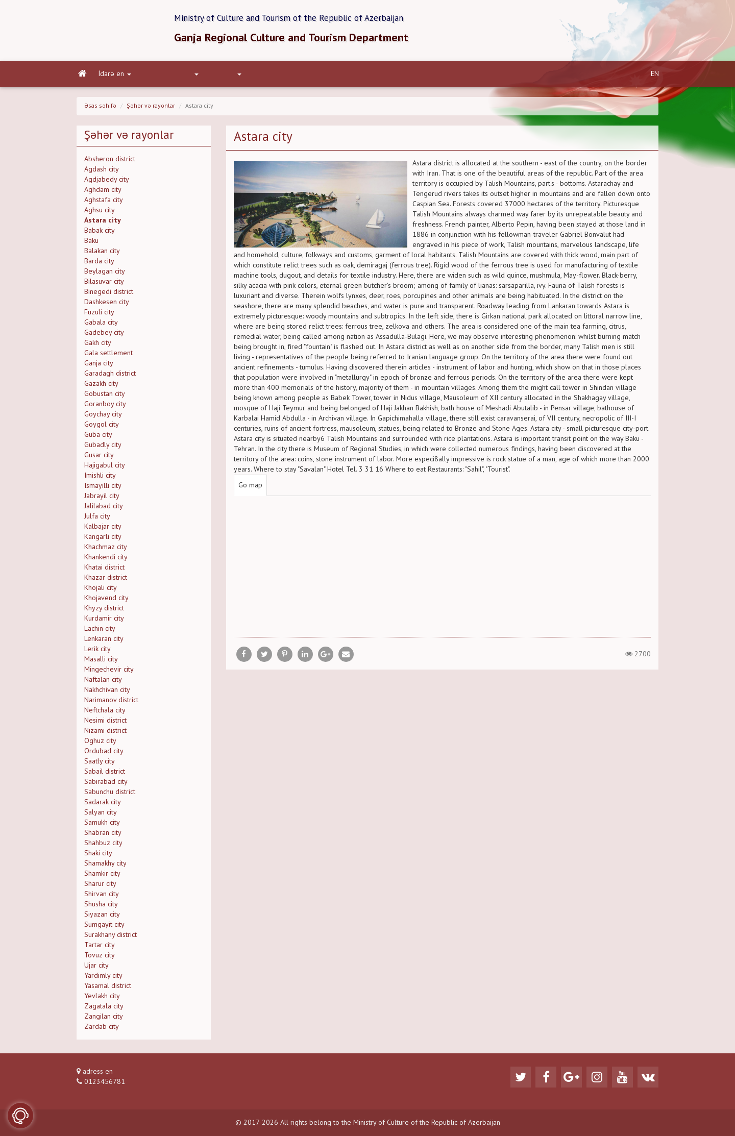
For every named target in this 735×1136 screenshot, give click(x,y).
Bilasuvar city (104, 284)
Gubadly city (102, 448)
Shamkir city (102, 876)
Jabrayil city (101, 499)
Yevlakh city (102, 999)
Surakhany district (110, 938)
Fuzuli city (99, 315)
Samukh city (102, 825)
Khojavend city (106, 601)
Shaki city (98, 856)
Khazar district (105, 580)
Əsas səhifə (100, 109)
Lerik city (97, 652)
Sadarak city (102, 805)
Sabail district (104, 774)
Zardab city (101, 1029)
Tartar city (99, 948)
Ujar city (96, 968)
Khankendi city (106, 560)
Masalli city (101, 662)
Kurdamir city (104, 621)
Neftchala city (105, 713)
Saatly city (99, 764)
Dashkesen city (106, 305)
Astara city (102, 223)
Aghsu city (99, 213)
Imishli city (100, 478)
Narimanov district (111, 703)
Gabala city (101, 325)
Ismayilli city (102, 488)
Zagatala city (104, 1009)
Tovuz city (99, 958)
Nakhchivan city (107, 693)
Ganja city (98, 366)
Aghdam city (102, 192)
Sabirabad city (106, 784)
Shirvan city (101, 897)
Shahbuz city (103, 846)
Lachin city (99, 631)
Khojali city (100, 591)
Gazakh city (101, 386)
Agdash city (101, 172)
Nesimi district (105, 723)
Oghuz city (100, 744)
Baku (91, 244)
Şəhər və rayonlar (151, 109)
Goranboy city (105, 407)
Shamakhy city (105, 866)
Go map (250, 488)
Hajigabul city (104, 468)
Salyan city (100, 815)
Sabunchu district (109, 795)
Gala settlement (108, 356)
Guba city (98, 437)
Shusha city (101, 907)
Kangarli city (102, 540)
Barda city (99, 264)
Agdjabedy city (106, 182)
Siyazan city (102, 917)
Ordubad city (104, 754)
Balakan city (102, 254)
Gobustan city (104, 397)
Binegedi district (108, 295)
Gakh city (97, 346)
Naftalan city (103, 682)
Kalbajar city (102, 529)
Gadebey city (104, 335)
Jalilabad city (103, 509)
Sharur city (100, 887)
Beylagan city (104, 274)
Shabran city (102, 835)
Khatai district (104, 570)
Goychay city (103, 417)
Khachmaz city (105, 550)
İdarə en (113, 77)
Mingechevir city (109, 672)
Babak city (99, 233)
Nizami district (105, 733)
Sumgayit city (104, 927)
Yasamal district (107, 989)
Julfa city (97, 519)
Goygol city (101, 427)
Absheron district (109, 162)
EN (655, 77)
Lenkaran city (104, 642)
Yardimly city (103, 978)
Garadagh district (110, 376)
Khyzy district (104, 611)
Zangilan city (103, 1019)
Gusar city (99, 458)
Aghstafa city (103, 203)
